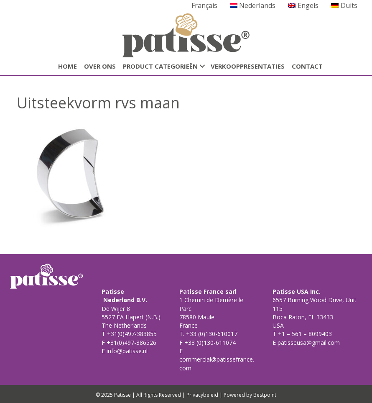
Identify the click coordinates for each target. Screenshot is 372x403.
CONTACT (307, 66)
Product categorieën (160, 66)
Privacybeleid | (204, 394)
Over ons (100, 66)
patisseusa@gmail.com (308, 343)
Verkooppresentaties (248, 66)
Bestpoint (264, 394)
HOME (67, 66)
